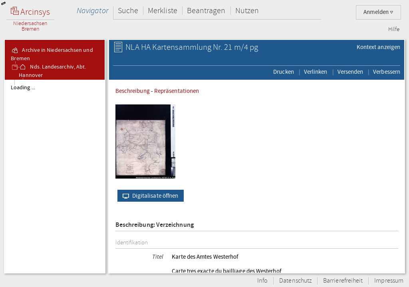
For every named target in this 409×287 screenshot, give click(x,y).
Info (262, 281)
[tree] (55, 176)
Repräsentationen (176, 91)
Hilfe (393, 29)
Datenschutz (295, 281)
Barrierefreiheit (343, 281)
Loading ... (23, 87)
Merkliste (162, 11)
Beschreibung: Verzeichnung (154, 225)
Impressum (388, 281)
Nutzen (247, 11)
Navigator (92, 11)
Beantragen (206, 11)
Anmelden (378, 12)
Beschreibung (132, 91)
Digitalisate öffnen (148, 196)
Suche (128, 11)
